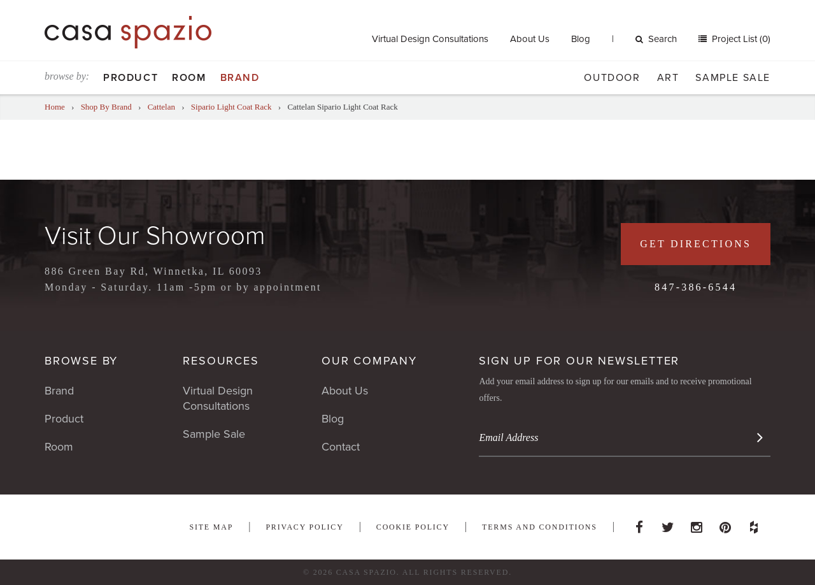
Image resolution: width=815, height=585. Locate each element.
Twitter (667, 523)
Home (55, 107)
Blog (580, 39)
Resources (221, 361)
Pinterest (725, 523)
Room (189, 77)
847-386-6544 (696, 287)
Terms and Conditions (539, 527)
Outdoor (612, 77)
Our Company (369, 361)
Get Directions (695, 243)
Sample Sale (732, 77)
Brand (240, 77)
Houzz (753, 523)
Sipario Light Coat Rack (231, 107)
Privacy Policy (304, 527)
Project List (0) (739, 39)
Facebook (639, 523)
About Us (529, 39)
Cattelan (161, 107)
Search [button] (656, 39)
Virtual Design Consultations (430, 39)
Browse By (81, 361)
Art (668, 77)
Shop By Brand (106, 107)
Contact (341, 447)
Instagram (696, 523)
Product (130, 77)
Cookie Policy (413, 527)
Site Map (211, 527)
